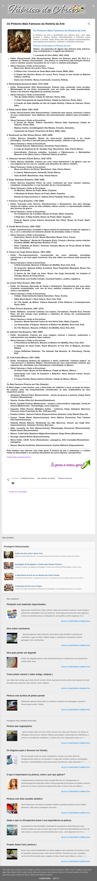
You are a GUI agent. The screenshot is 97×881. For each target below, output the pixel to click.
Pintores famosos (65, 478)
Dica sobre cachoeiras (18, 628)
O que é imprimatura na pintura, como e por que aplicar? (36, 774)
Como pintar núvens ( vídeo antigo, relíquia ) (30, 674)
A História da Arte (27, 478)
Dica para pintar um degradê (21, 653)
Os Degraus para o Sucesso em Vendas (27, 750)
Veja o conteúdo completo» (75, 621)
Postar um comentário (18, 492)
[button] (88, 24)
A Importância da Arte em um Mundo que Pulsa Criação (37, 575)
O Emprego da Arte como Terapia (28, 586)
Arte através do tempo (46, 478)
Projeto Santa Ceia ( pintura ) (21, 844)
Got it (56, 878)
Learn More (45, 878)
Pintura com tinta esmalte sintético (25, 799)
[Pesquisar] (93, 6)
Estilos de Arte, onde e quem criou (29, 553)
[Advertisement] (48, 512)
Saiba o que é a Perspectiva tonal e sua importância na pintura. (39, 820)
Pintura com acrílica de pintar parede (26, 695)
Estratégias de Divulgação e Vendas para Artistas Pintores (38, 564)
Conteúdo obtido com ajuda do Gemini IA (18, 457)
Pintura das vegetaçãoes (19, 726)
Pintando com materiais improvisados (26, 604)
